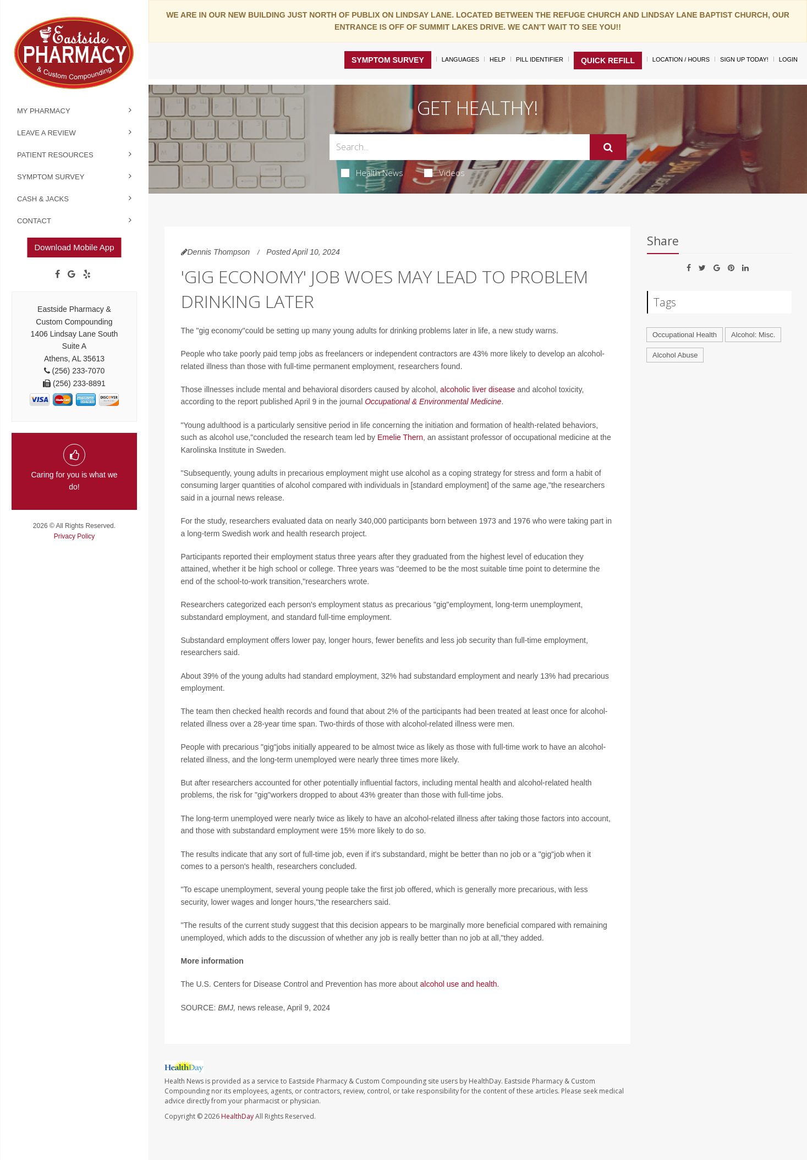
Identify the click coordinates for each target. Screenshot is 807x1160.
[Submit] (608, 147)
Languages (460, 59)
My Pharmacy (43, 111)
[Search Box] (460, 147)
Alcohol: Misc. (753, 335)
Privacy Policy (74, 536)
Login (788, 59)
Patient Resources (55, 155)
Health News (372, 172)
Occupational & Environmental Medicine (433, 401)
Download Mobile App (74, 247)
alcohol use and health (458, 984)
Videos (444, 172)
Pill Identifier (539, 59)
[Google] (71, 274)
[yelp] (87, 274)
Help (498, 59)
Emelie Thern (400, 437)
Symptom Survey (50, 177)
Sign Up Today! (744, 59)
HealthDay (237, 1116)
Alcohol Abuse (675, 355)
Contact (34, 221)
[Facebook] (57, 274)
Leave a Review (46, 133)
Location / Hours (681, 59)
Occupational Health (684, 335)
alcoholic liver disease (477, 389)
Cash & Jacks (43, 199)
